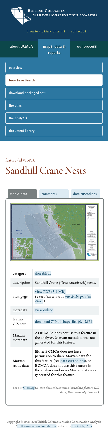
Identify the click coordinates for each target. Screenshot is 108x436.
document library (22, 130)
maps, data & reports (54, 49)
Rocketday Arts (82, 426)
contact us (78, 31)
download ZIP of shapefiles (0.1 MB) (63, 321)
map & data (18, 193)
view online (44, 310)
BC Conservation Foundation (36, 426)
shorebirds (43, 273)
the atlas (15, 105)
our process (87, 46)
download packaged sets (27, 92)
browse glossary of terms (46, 31)
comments (49, 193)
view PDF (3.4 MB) (50, 291)
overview (15, 67)
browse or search (22, 79)
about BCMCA (21, 46)
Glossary (28, 388)
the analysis (18, 117)
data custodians (85, 193)
